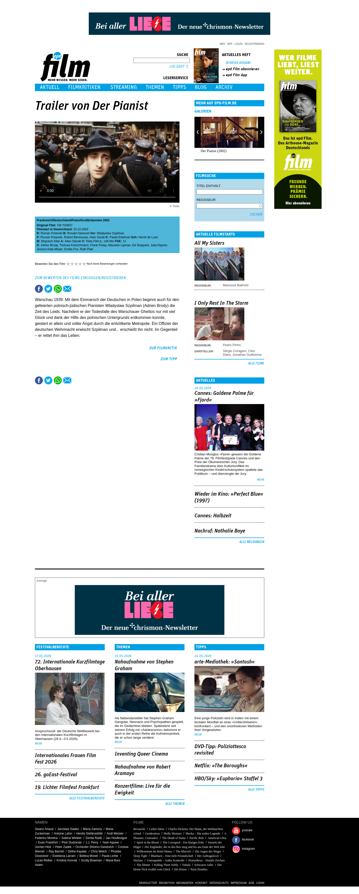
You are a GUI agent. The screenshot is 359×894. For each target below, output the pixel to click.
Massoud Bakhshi (236, 285)
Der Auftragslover (208, 856)
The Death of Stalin (173, 838)
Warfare (138, 860)
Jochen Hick (43, 847)
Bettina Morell (89, 856)
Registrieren (254, 43)
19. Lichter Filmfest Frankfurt (67, 787)
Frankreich (44, 220)
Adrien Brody (49, 245)
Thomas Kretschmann (74, 245)
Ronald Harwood (78, 233)
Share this (39, 289)
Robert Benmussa (76, 237)
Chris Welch (99, 851)
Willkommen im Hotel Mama (154, 851)
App (230, 43)
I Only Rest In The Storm (221, 303)
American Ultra (217, 838)
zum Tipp (169, 359)
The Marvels (183, 851)
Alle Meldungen (251, 542)
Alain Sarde (97, 237)
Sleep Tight (140, 856)
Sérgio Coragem (235, 351)
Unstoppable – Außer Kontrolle (165, 860)
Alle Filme (256, 363)
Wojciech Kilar (50, 241)
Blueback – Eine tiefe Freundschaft (172, 856)
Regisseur (206, 200)
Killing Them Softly (166, 865)
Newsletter (148, 882)
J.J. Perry (92, 842)
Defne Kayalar (77, 851)
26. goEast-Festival (56, 774)
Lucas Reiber (44, 860)
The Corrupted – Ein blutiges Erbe (183, 842)
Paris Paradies (199, 869)
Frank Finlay (98, 245)
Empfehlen (67, 289)
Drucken (77, 289)
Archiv (224, 87)
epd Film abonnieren (242, 69)
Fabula (186, 865)
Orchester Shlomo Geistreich (95, 847)
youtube (247, 830)
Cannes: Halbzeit (212, 516)
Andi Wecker (115, 833)
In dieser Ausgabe (238, 62)
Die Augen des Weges (208, 851)
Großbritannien (91, 220)
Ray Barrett (56, 851)
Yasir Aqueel (110, 842)
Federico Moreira (46, 838)
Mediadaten (184, 882)
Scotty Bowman (91, 860)
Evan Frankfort (48, 842)
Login (239, 43)
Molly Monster (172, 833)
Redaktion (166, 882)
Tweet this (48, 289)
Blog (201, 87)
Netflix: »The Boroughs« (221, 766)
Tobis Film (92, 241)
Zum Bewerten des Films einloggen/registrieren (80, 278)
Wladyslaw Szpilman (110, 233)
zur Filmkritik (163, 348)
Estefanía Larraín (64, 856)
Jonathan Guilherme (247, 355)
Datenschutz (219, 882)
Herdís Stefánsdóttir (89, 833)
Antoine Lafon (63, 833)
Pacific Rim (196, 838)
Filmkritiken (84, 87)
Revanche (139, 829)
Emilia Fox (71, 249)
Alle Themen (174, 804)
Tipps (179, 87)
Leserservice (175, 78)
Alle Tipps (256, 789)
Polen (76, 220)
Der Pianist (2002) (213, 151)
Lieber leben (156, 829)
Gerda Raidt (94, 838)
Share (58, 289)
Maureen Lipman (119, 245)
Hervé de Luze (148, 237)
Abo (222, 43)
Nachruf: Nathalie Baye (219, 531)
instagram (248, 848)
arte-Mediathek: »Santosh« (224, 662)
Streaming (123, 87)
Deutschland (62, 220)
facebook (248, 839)
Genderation (152, 833)
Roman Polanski (51, 233)
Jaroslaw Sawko (68, 829)
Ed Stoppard (140, 245)
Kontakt (201, 882)
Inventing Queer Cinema (141, 754)
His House (180, 869)
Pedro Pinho (232, 345)
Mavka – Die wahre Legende (202, 833)
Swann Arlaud (44, 829)
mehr (260, 479)
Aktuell (49, 87)
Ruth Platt (86, 249)
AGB (251, 882)
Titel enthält (208, 186)
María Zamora (92, 829)
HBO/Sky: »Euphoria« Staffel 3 (228, 778)
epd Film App (236, 75)
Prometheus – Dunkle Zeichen (206, 860)
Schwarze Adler (203, 865)
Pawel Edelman (120, 237)
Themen (155, 87)
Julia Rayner (159, 245)
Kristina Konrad (67, 860)
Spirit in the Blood (148, 842)
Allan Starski (73, 241)
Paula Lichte (110, 856)
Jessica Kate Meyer (50, 249)
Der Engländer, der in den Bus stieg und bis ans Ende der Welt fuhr (185, 847)
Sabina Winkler (72, 838)
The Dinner (143, 865)
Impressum (239, 882)
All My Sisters (209, 243)
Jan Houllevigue (116, 838)
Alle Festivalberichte (87, 798)
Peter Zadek (63, 847)
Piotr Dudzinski (72, 842)
